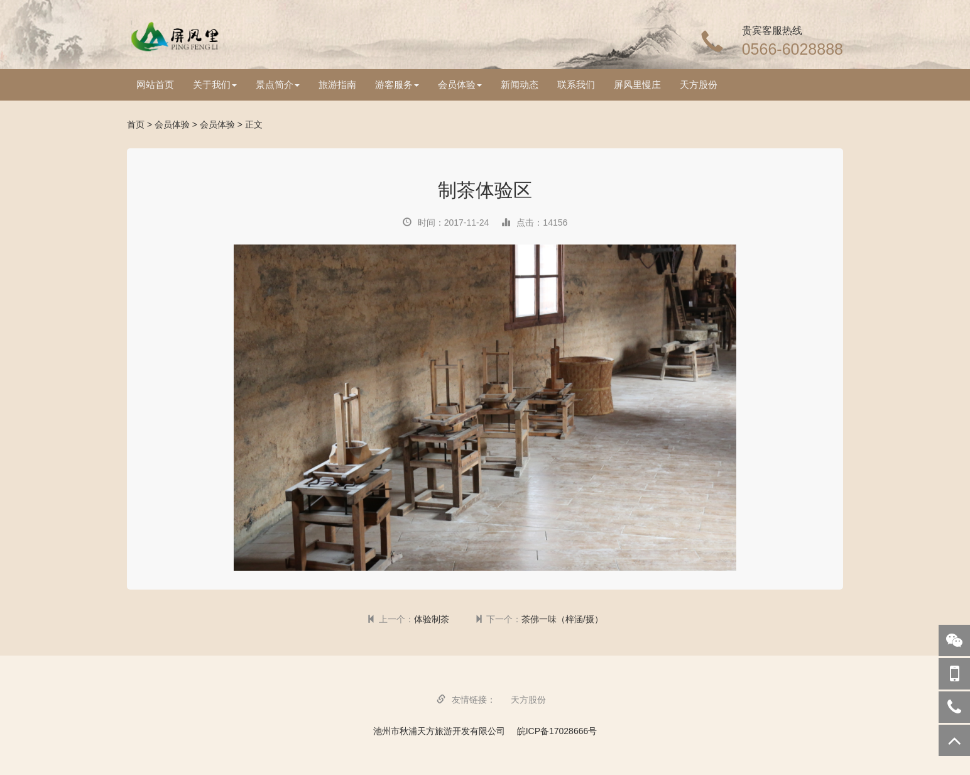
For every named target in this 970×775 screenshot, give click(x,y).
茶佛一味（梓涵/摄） (562, 619)
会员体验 (460, 84)
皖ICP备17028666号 (557, 731)
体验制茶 (431, 619)
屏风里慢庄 (637, 84)
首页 (135, 124)
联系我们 (576, 84)
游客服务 (397, 84)
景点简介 (278, 84)
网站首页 (155, 84)
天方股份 (698, 84)
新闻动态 (519, 84)
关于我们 (215, 84)
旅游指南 (337, 84)
